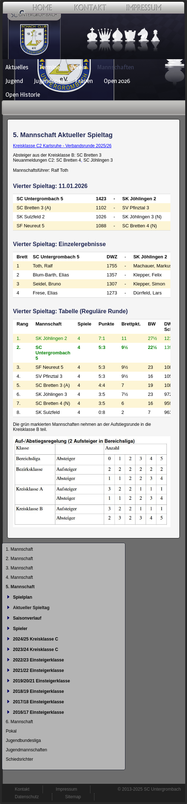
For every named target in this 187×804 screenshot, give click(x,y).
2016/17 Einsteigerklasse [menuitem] (38, 712)
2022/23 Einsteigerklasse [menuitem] (38, 660)
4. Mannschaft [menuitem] (19, 577)
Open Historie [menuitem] (22, 94)
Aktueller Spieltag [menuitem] (31, 607)
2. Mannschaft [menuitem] (19, 558)
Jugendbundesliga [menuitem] (23, 740)
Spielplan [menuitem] (22, 597)
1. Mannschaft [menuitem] (19, 549)
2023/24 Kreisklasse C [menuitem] (35, 649)
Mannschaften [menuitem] (115, 67)
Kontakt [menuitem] (22, 789)
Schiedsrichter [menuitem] (19, 759)
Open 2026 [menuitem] (117, 80)
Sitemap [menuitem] (73, 796)
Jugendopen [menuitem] (49, 80)
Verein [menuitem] (78, 67)
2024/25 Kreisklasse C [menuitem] (35, 639)
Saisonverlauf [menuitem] (27, 618)
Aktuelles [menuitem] (16, 67)
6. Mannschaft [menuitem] (19, 721)
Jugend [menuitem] (14, 80)
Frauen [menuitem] (84, 80)
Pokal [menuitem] (11, 731)
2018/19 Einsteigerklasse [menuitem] (38, 691)
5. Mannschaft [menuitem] (20, 586)
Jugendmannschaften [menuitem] (26, 749)
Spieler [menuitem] (20, 628)
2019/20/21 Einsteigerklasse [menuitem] (41, 680)
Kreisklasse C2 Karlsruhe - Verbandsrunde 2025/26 (62, 145)
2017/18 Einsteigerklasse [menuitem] (38, 701)
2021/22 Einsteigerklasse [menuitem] (38, 670)
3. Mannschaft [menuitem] (19, 568)
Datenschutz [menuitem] (27, 796)
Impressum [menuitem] (66, 789)
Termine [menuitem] (49, 67)
